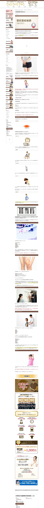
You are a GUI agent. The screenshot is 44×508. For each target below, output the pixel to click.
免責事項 (7, 61)
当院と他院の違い (7, 34)
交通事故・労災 (7, 117)
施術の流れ (7, 35)
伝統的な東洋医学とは (8, 31)
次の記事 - (32, 490)
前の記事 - (21, 490)
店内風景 (7, 58)
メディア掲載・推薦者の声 (8, 38)
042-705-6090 (19, 502)
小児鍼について (7, 113)
